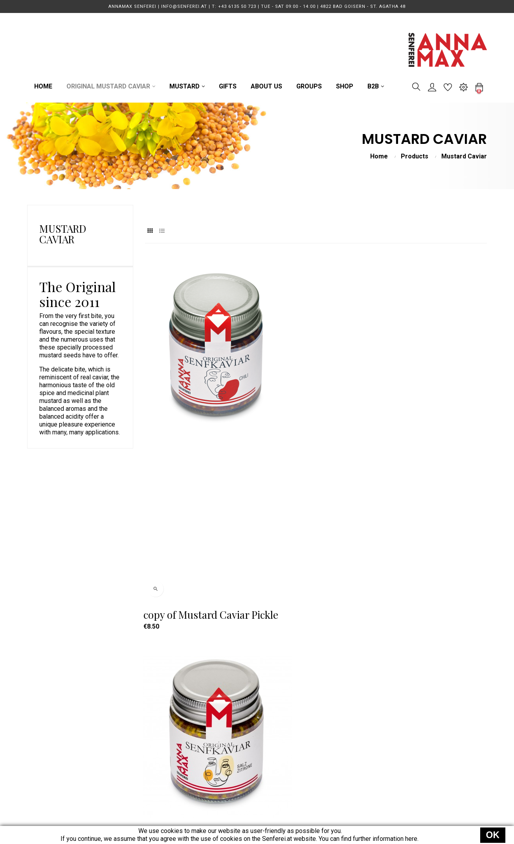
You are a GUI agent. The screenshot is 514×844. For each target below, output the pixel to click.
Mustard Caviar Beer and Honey (428, 401)
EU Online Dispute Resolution (350, 787)
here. (412, 838)
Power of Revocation (339, 772)
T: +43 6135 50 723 (148, 716)
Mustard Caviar (62, 234)
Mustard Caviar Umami (434, 578)
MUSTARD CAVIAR (241, 716)
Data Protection (331, 744)
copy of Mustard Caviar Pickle (198, 401)
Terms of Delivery (334, 716)
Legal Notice (327, 758)
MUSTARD (230, 730)
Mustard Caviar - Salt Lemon (312, 401)
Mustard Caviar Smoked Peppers (301, 578)
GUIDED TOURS (237, 744)
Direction (133, 744)
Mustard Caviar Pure (192, 578)
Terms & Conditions (337, 730)
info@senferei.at (144, 730)
